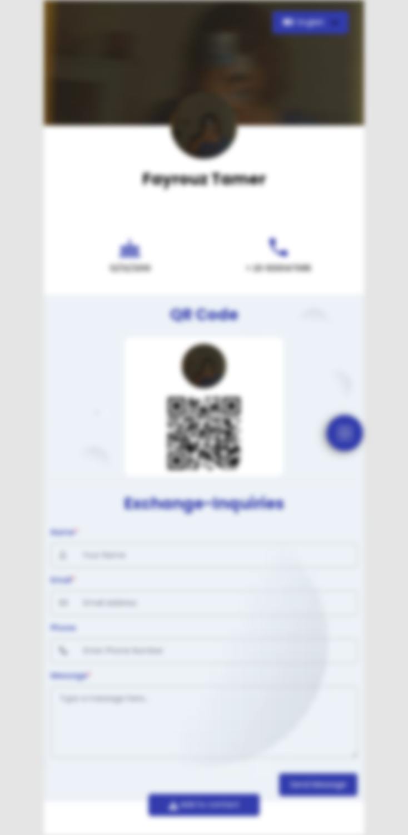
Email (63, 580)
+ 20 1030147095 (278, 268)
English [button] (304, 22)
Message (71, 675)
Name (64, 532)
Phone (63, 627)
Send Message (318, 784)
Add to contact (204, 804)
